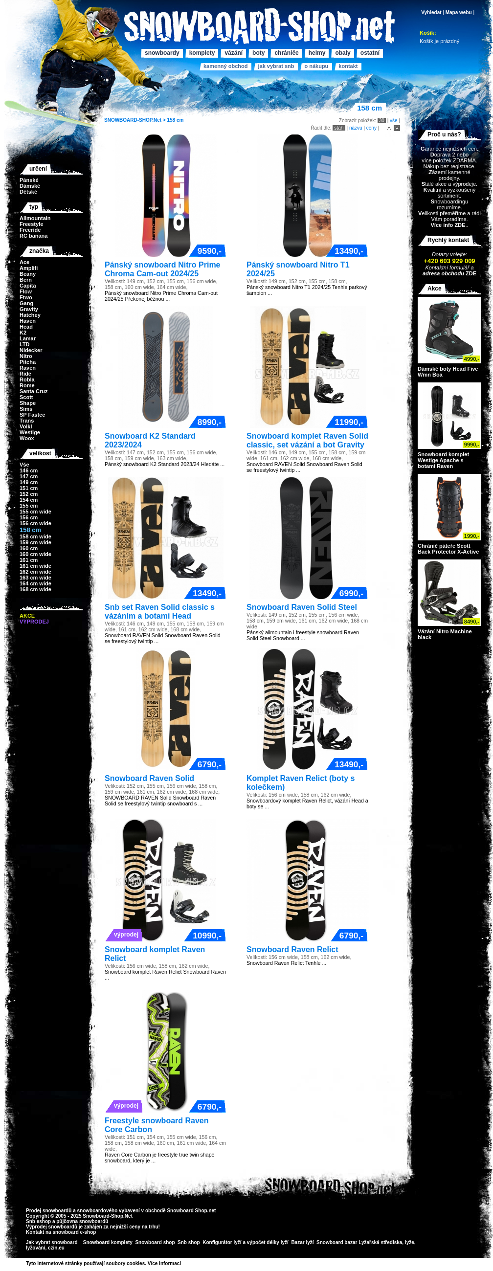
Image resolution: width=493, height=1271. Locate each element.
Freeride (30, 230)
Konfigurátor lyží (221, 1242)
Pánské (29, 180)
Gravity (29, 309)
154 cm (29, 500)
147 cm (29, 476)
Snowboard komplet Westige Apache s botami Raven (443, 460)
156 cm (29, 517)
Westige (30, 432)
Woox (27, 438)
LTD (25, 344)
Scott (26, 397)
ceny (371, 128)
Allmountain (35, 218)
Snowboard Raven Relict (292, 949)
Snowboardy (162, 52)
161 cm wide (35, 566)
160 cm (29, 548)
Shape (28, 403)
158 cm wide (35, 536)
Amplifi (29, 268)
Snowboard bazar (336, 1242)
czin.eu (56, 1247)
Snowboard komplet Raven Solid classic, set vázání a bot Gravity (307, 440)
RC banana (33, 236)
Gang (26, 303)
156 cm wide (35, 523)
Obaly (342, 52)
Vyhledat (431, 12)
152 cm (29, 494)
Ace (24, 262)
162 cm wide (35, 572)
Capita (28, 286)
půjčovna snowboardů (82, 1221)
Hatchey (30, 315)
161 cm (29, 560)
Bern (26, 280)
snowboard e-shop (74, 1232)
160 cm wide (35, 554)
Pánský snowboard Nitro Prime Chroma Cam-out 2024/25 (163, 269)
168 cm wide (35, 589)
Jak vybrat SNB (276, 66)
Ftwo (26, 297)
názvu (355, 128)
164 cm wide (35, 583)
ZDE (470, 273)
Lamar (28, 338)
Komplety (202, 52)
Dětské (28, 192)
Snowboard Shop (187, 1210)
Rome (27, 385)
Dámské (30, 186)
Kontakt (348, 66)
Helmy (317, 52)
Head (26, 327)
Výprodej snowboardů (51, 1226)
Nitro (26, 356)
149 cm (29, 482)
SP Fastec (32, 415)
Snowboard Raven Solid (149, 778)
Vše (24, 465)
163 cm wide (35, 577)
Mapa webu (459, 12)
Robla (27, 379)
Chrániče (286, 52)
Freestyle (31, 224)
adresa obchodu (443, 273)
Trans (27, 421)
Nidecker (31, 350)
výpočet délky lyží (268, 1242)
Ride (25, 374)
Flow (26, 291)
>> (184, 1263)
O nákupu (316, 66)
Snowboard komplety (108, 1242)
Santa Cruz (33, 391)
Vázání (233, 52)
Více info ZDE (447, 225)
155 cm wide (35, 511)
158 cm (175, 120)
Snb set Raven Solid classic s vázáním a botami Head (160, 611)
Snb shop (189, 1242)
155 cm (29, 506)
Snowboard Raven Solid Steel (301, 607)
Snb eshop (38, 1221)
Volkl (26, 426)
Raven (28, 368)
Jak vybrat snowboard (52, 1242)
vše (394, 120)
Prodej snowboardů (49, 1210)
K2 (23, 332)
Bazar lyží (302, 1242)
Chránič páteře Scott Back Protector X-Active (448, 549)
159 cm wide (35, 542)
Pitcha (28, 362)
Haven (28, 321)
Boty (258, 52)
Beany (28, 274)
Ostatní (370, 52)
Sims (26, 409)
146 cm (29, 470)
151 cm (29, 488)
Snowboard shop (155, 1242)
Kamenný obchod (225, 66)
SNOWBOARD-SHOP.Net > (135, 120)
